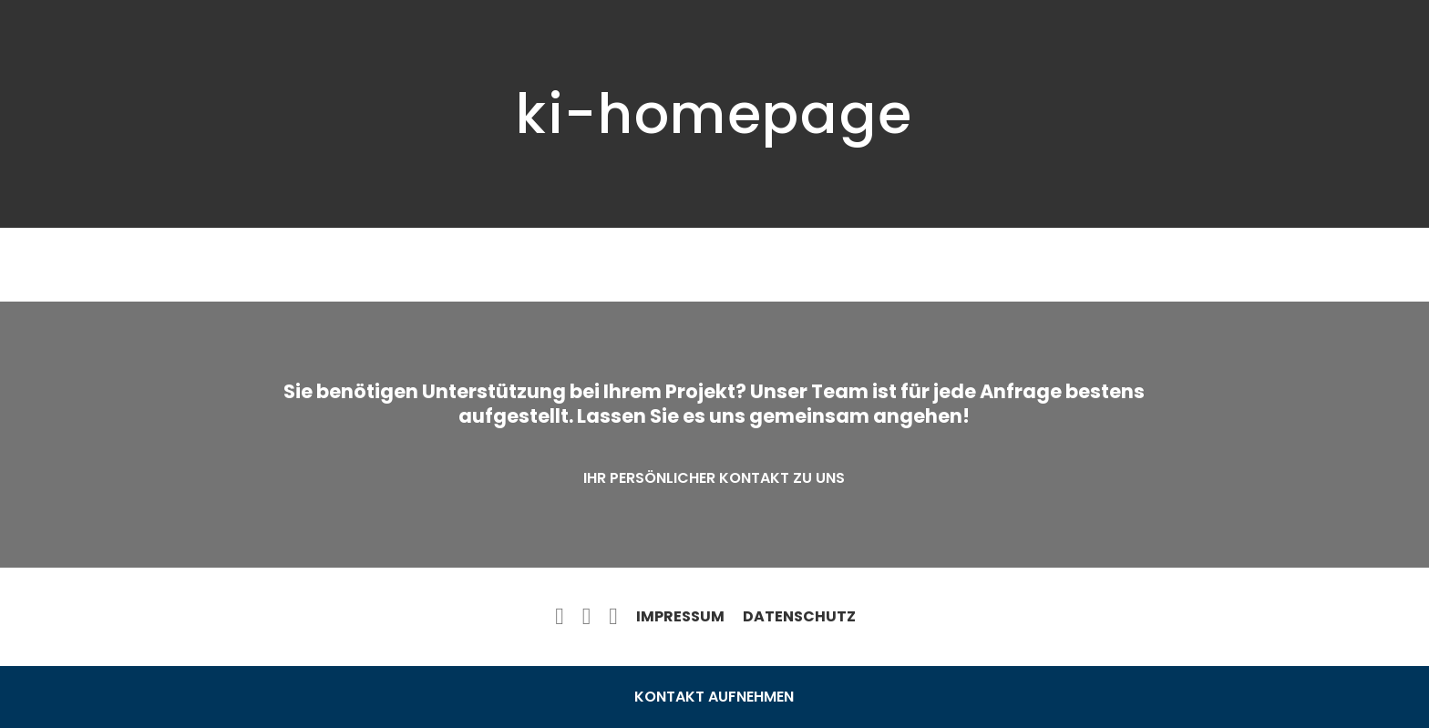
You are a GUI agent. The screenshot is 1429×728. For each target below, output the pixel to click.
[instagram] (613, 617)
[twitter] (586, 617)
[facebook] (559, 617)
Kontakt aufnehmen (714, 696)
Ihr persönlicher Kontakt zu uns (714, 477)
